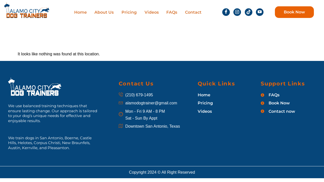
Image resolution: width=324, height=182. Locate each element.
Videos (151, 12)
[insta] (237, 12)
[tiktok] (248, 12)
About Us (104, 12)
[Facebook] (226, 12)
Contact (193, 12)
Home (80, 12)
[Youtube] (260, 12)
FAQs (171, 12)
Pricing (129, 12)
